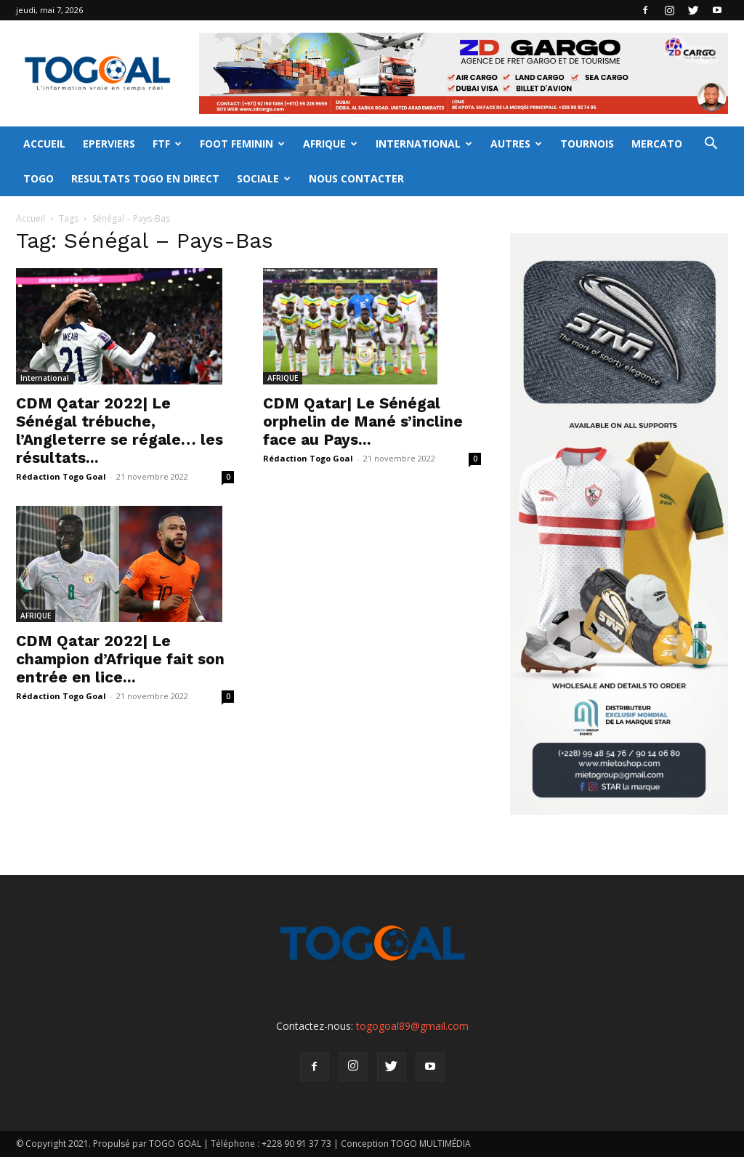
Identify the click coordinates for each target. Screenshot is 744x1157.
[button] (710, 145)
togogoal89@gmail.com (412, 1026)
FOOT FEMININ (242, 143)
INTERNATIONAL (424, 143)
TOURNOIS (587, 143)
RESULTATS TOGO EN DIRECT (145, 178)
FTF (167, 143)
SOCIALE (264, 178)
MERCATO (656, 143)
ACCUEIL (44, 143)
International (44, 378)
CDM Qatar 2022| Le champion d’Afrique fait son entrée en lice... (120, 659)
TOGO (38, 178)
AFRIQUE (330, 143)
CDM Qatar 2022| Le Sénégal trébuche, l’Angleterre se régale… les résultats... (119, 430)
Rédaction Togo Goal (61, 476)
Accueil (30, 218)
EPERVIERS (109, 143)
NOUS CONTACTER (356, 178)
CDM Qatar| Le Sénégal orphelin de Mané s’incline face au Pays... (363, 421)
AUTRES (516, 143)
